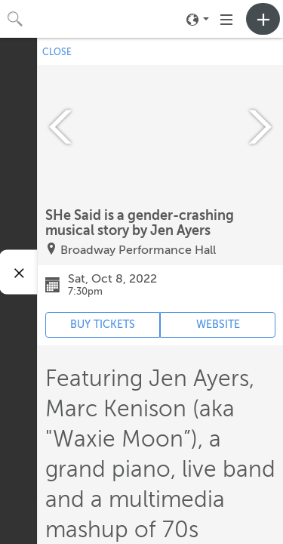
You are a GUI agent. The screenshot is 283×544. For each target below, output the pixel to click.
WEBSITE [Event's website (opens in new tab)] (218, 324)
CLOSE (57, 52)
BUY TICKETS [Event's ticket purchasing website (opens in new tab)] (102, 324)
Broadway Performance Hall (138, 250)
